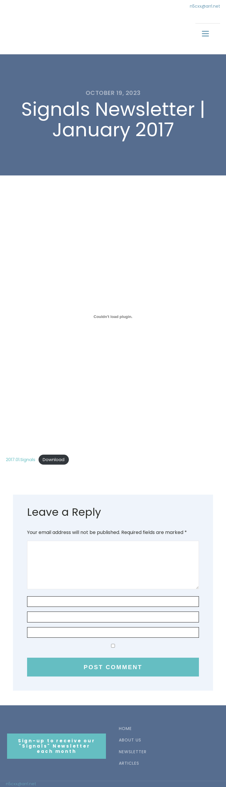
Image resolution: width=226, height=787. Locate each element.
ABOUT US (130, 740)
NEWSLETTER (133, 752)
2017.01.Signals (20, 460)
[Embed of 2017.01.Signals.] (113, 316)
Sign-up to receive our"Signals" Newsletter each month (56, 746)
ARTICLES (129, 763)
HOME (125, 728)
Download (53, 460)
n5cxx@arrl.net (205, 6)
